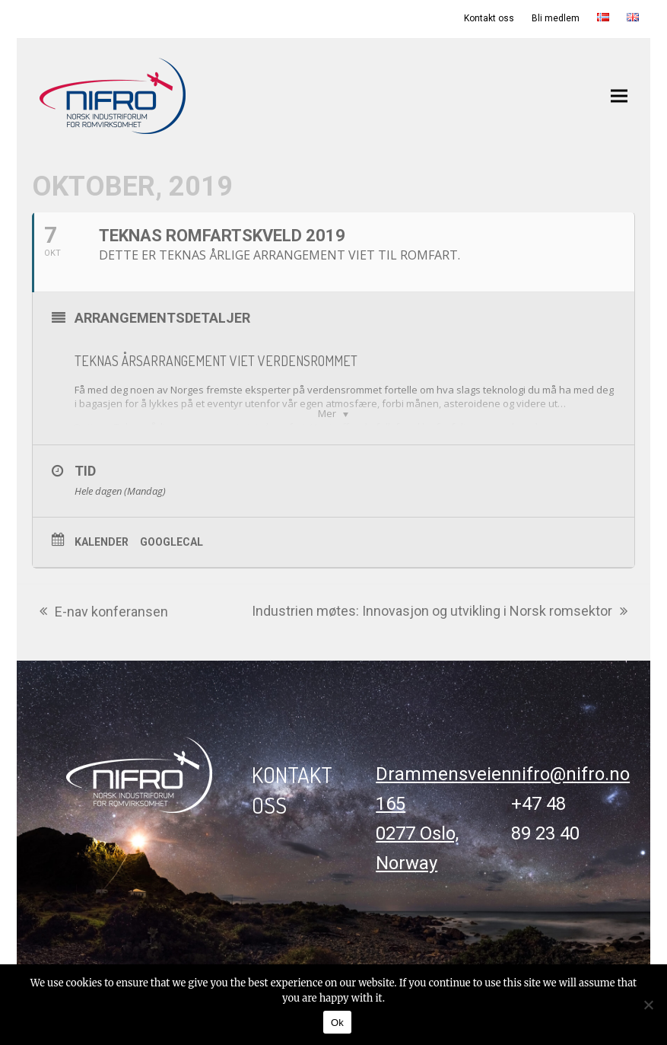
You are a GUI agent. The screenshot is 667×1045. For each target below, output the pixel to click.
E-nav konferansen (104, 613)
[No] (648, 1004)
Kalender (102, 542)
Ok (337, 1022)
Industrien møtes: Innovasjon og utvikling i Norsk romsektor (439, 612)
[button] (619, 95)
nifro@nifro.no (570, 774)
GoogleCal (171, 542)
